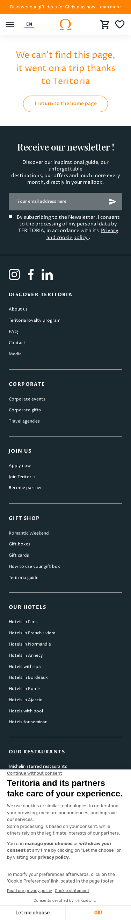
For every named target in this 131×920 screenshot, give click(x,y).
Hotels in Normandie (30, 644)
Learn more (109, 6)
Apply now (20, 466)
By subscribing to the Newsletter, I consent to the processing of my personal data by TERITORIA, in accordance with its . (68, 227)
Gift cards (19, 555)
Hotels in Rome (24, 689)
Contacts (18, 343)
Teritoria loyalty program (34, 320)
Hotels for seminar (28, 722)
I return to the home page (66, 103)
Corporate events (27, 399)
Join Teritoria (22, 477)
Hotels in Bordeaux (28, 678)
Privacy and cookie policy (82, 234)
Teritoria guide (23, 578)
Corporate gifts (25, 410)
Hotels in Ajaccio (26, 700)
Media (15, 354)
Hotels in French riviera (32, 633)
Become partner (25, 488)
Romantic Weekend (29, 533)
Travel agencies (24, 421)
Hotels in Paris (23, 622)
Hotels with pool (26, 711)
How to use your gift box (34, 567)
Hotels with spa (25, 667)
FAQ (13, 332)
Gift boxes (19, 544)
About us (18, 309)
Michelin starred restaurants (38, 766)
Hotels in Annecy (26, 655)
